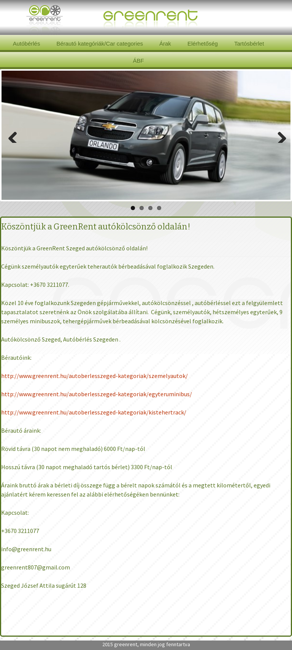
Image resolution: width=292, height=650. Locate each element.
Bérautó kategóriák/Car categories (99, 43)
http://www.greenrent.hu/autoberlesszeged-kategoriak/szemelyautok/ (94, 376)
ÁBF (138, 60)
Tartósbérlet (249, 43)
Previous (13, 135)
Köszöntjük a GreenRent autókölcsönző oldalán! (95, 226)
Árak (165, 43)
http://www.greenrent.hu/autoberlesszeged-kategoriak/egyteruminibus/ (96, 394)
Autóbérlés (26, 43)
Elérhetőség (202, 43)
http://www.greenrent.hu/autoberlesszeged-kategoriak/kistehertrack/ (93, 412)
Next (279, 135)
